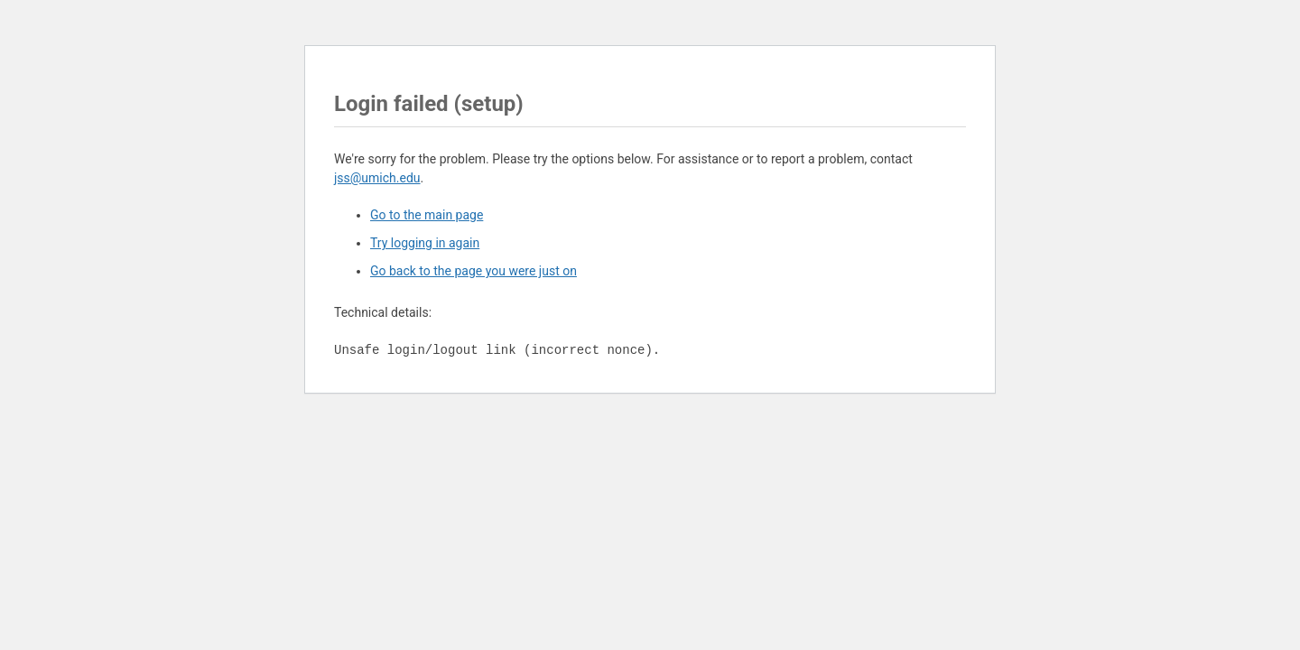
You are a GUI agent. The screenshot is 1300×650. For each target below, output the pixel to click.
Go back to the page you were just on (473, 271)
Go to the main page (426, 215)
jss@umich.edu (377, 178)
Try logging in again (424, 243)
